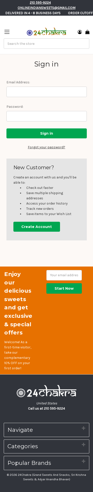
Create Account (36, 226)
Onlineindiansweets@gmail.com (46, 8)
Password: (14, 107)
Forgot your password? (46, 147)
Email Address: (18, 82)
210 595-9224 (40, 2)
